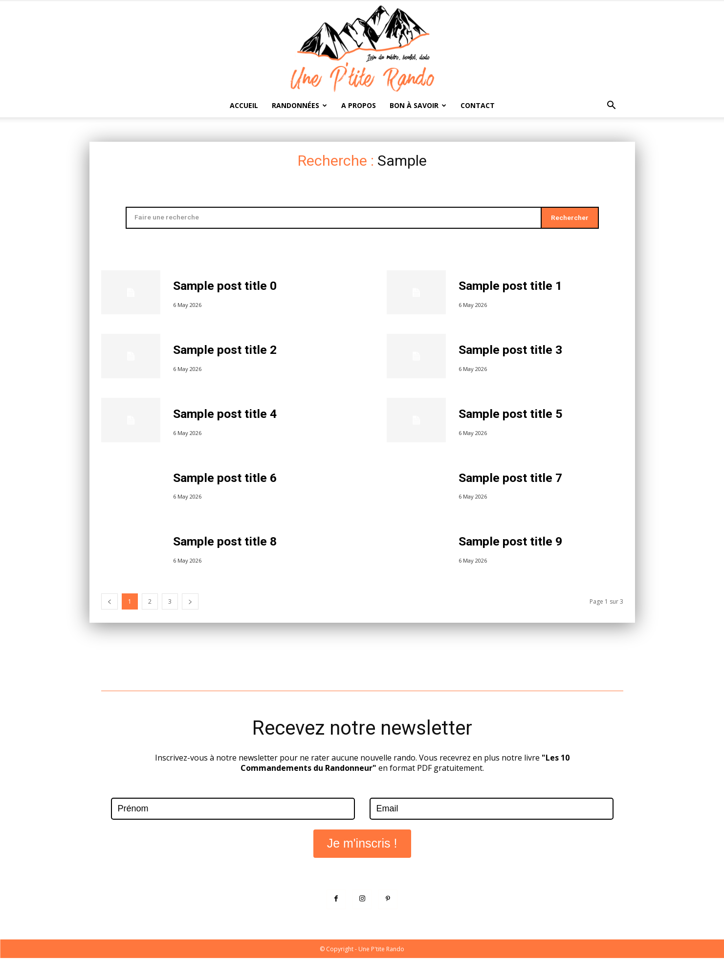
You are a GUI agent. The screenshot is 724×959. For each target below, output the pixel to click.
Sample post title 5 (511, 415)
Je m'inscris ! (362, 843)
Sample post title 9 (511, 542)
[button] (611, 106)
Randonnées (299, 105)
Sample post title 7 (511, 479)
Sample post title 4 (225, 415)
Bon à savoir (418, 105)
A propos (358, 105)
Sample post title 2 (225, 351)
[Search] (569, 218)
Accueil (244, 105)
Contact (478, 105)
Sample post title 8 (225, 542)
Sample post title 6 (225, 479)
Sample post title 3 (511, 351)
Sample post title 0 (225, 287)
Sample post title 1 (511, 287)
